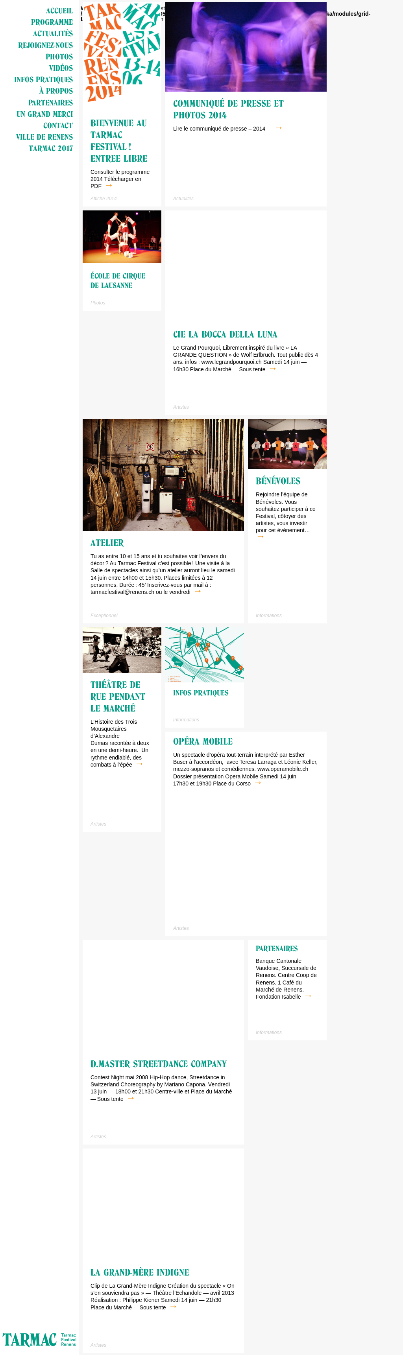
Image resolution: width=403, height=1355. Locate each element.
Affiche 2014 (104, 198)
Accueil (59, 10)
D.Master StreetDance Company (159, 1063)
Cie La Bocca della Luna (225, 334)
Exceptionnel (104, 615)
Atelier (107, 542)
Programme (52, 22)
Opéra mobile (203, 741)
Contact (58, 125)
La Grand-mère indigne (140, 1272)
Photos (59, 56)
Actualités (53, 33)
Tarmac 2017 (51, 148)
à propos (56, 91)
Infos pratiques (43, 79)
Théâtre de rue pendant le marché (118, 696)
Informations (269, 615)
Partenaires (50, 102)
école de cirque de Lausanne (118, 280)
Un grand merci (45, 114)
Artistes (181, 407)
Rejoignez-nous (45, 45)
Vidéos (61, 68)
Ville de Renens (44, 137)
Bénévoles (278, 481)
